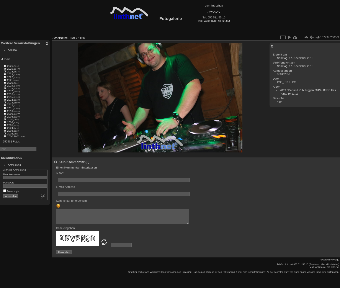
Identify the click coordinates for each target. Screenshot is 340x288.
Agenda (12, 49)
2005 (10, 125)
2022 (10, 77)
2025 (10, 68)
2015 (10, 96)
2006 (10, 122)
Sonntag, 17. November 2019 (295, 58)
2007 (10, 119)
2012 (10, 105)
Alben (5, 59)
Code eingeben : (66, 228)
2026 (10, 65)
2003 (10, 130)
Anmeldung (14, 164)
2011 (10, 108)
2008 (10, 116)
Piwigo (335, 259)
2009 (10, 113)
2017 (10, 91)
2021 (10, 80)
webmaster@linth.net (217, 20)
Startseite (60, 38)
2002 (10, 133)
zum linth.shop (214, 5)
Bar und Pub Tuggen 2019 (304, 90)
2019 (10, 85)
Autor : (60, 173)
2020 (10, 82)
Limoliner (186, 272)
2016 (10, 94)
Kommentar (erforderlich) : (72, 200)
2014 (10, 99)
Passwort (8, 182)
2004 (10, 127)
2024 (10, 71)
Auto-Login (11, 191)
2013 (10, 102)
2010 (10, 111)
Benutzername (11, 174)
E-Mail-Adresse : (66, 186)
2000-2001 (13, 136)
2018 (10, 88)
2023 (10, 74)
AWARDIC (214, 11)
